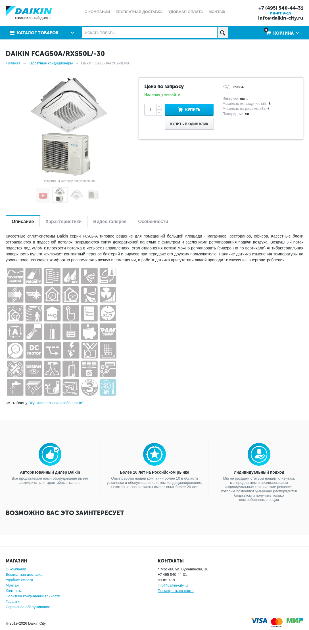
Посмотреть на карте (175, 591)
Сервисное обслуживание (28, 607)
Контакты (14, 591)
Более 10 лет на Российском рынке (154, 472)
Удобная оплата (19, 580)
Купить (192, 110)
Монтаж (12, 585)
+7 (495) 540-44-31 (280, 8)
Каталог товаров (38, 32)
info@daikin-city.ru (280, 18)
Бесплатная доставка (24, 574)
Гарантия (13, 601)
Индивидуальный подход (259, 472)
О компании (16, 569)
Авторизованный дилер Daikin (50, 472)
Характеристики (63, 221)
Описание (23, 221)
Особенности (153, 221)
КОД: (226, 87)
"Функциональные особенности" (56, 403)
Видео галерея (109, 221)
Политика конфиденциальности (33, 596)
